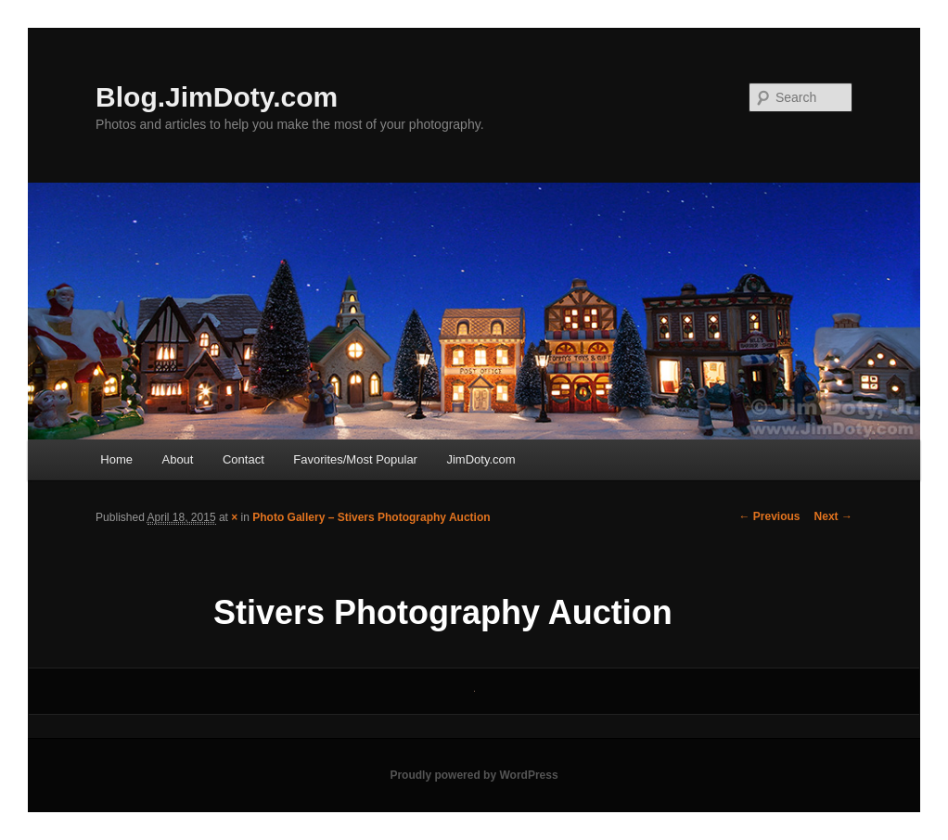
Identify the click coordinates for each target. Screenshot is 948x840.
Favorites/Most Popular (355, 459)
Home (116, 459)
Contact (243, 459)
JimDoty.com (480, 459)
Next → (833, 516)
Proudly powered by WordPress (473, 775)
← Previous (770, 516)
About (177, 459)
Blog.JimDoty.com (217, 97)
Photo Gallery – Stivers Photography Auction (371, 517)
